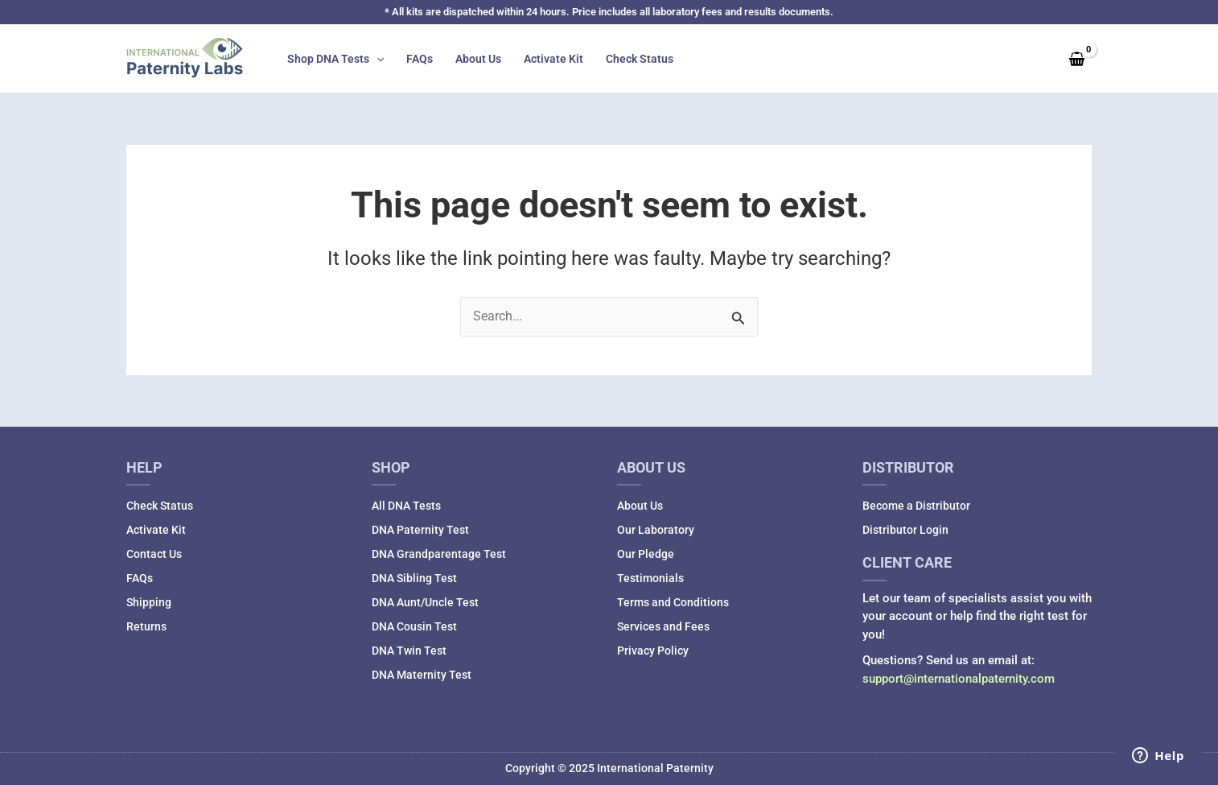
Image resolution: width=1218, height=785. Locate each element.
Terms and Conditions (673, 602)
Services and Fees (663, 626)
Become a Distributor (916, 505)
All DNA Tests (406, 505)
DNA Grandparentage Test (439, 553)
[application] (376, 59)
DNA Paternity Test (420, 529)
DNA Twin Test (409, 650)
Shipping (148, 602)
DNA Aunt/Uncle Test (425, 602)
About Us (478, 58)
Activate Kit (553, 58)
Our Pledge (645, 553)
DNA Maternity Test (421, 674)
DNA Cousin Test (414, 626)
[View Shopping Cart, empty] (1076, 58)
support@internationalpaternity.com (958, 678)
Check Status (639, 58)
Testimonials (650, 578)
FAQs (419, 58)
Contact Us (154, 553)
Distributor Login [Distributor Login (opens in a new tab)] (905, 529)
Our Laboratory (655, 529)
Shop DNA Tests (335, 59)
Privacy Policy (653, 650)
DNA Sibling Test (414, 578)
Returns (146, 626)
